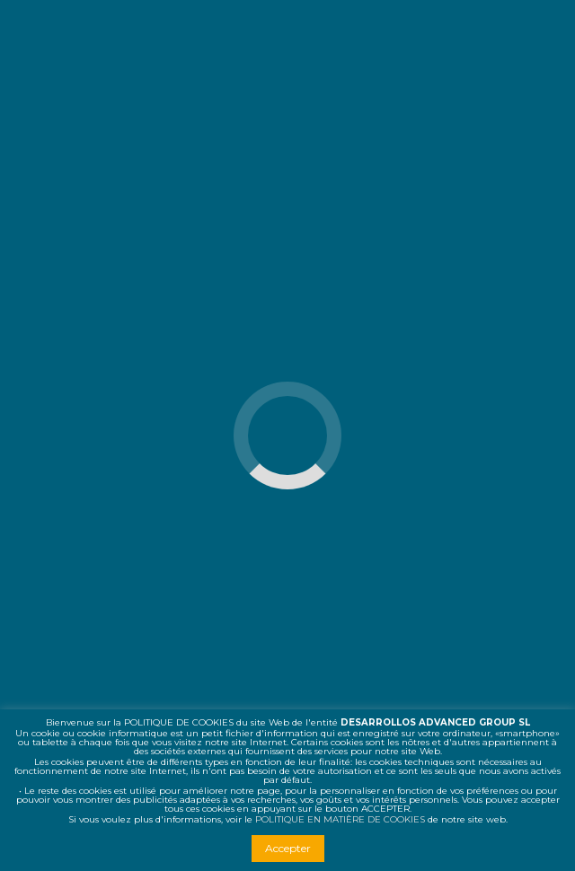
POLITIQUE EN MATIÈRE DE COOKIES (340, 819)
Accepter (288, 848)
